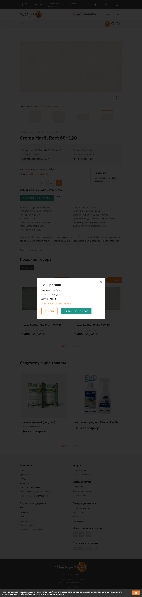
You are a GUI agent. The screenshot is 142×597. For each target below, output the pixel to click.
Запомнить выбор (76, 311)
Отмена (50, 311)
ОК (136, 592)
